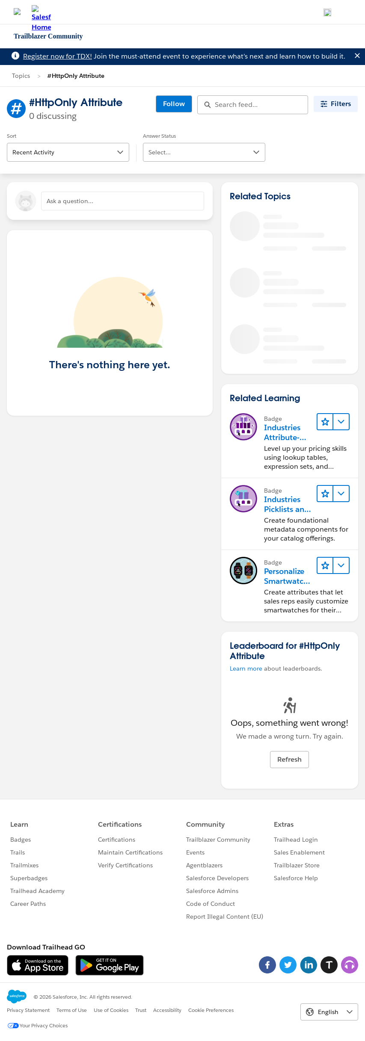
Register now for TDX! (57, 56)
